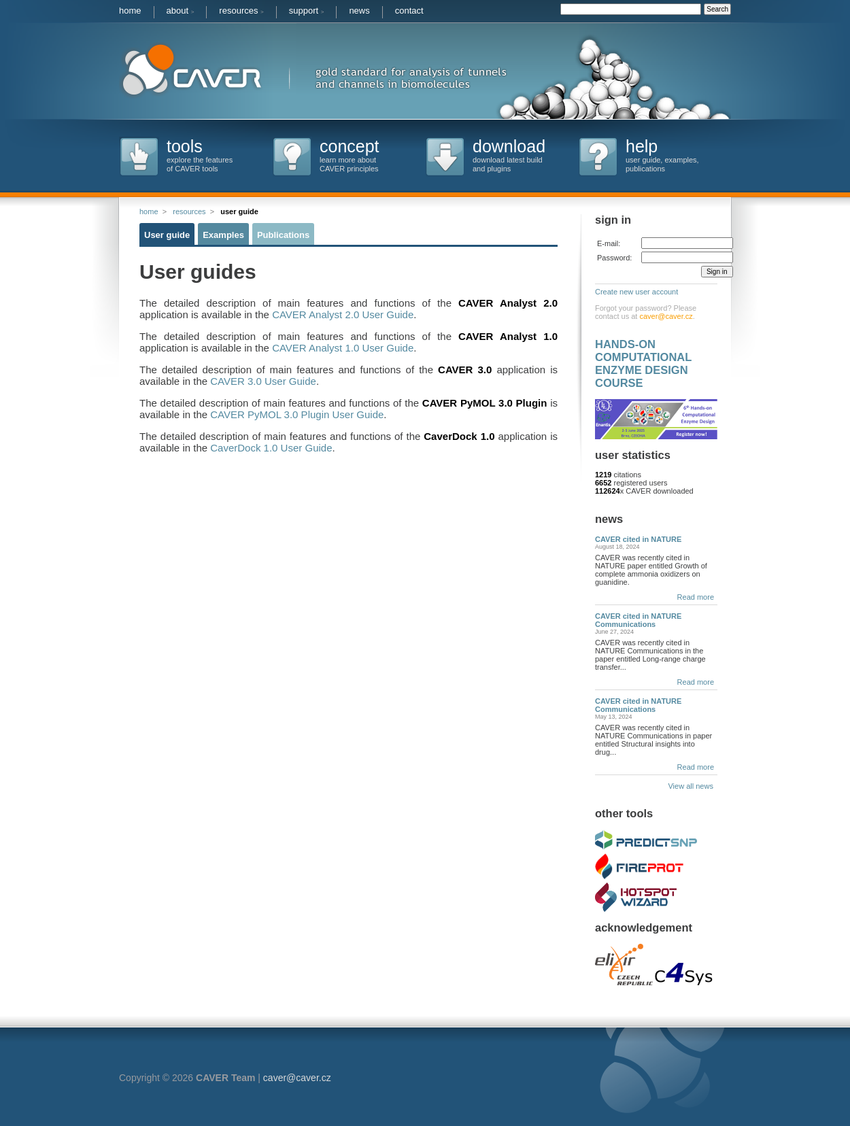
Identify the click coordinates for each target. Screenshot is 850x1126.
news (359, 10)
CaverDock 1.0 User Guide (271, 448)
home (130, 10)
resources (241, 10)
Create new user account (636, 292)
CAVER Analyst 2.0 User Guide (342, 314)
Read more (695, 597)
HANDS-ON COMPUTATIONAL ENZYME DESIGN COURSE (643, 363)
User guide (167, 235)
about (180, 10)
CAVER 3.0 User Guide (263, 381)
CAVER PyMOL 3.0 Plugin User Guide (297, 414)
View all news (692, 786)
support (306, 10)
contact (409, 10)
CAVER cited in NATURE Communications (638, 620)
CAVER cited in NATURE (638, 539)
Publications (283, 235)
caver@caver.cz (665, 316)
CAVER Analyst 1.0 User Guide (342, 348)
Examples (223, 235)
